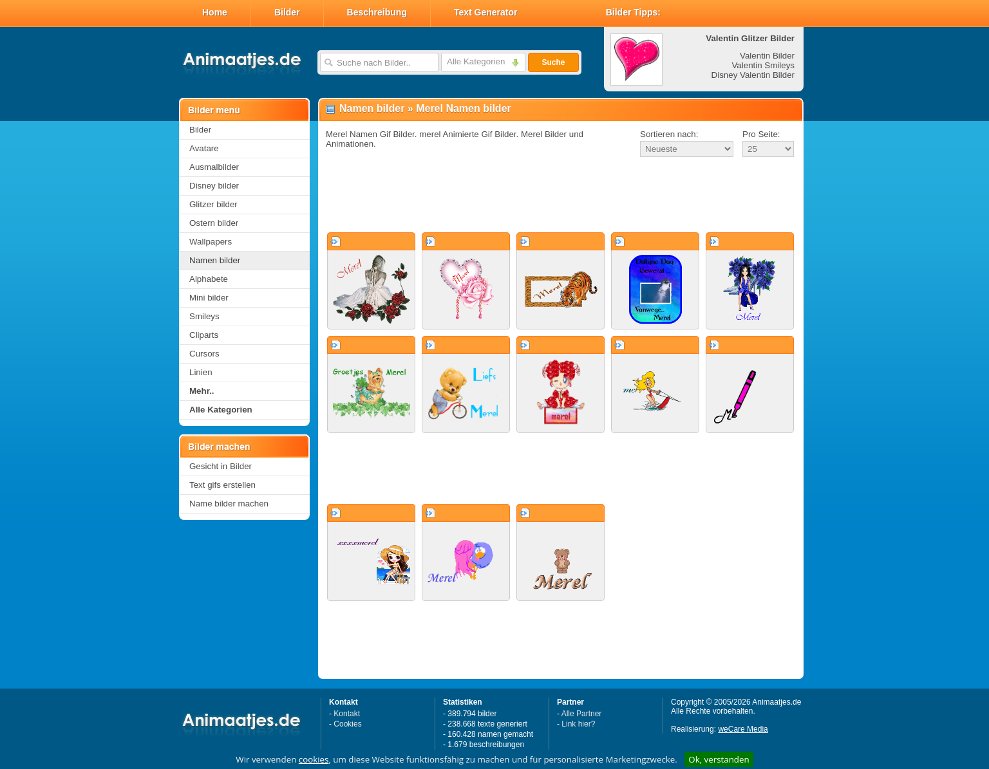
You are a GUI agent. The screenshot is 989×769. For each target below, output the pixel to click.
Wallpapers (210, 241)
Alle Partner (581, 713)
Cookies (347, 723)
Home (214, 12)
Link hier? (578, 723)
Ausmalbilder (214, 167)
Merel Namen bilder (463, 108)
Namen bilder (214, 260)
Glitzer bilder (213, 204)
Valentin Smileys (763, 65)
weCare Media (743, 729)
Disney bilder (214, 185)
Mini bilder (209, 297)
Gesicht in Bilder (220, 466)
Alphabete (208, 279)
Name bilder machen (228, 503)
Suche (553, 62)
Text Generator (486, 12)
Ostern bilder (213, 223)
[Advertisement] (560, 196)
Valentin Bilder (767, 55)
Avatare (204, 148)
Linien (200, 372)
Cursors (204, 353)
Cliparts (203, 335)
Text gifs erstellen (222, 485)
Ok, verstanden (718, 759)
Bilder (287, 12)
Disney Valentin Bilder (753, 75)
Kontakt (347, 713)
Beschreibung (377, 12)
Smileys (204, 316)
